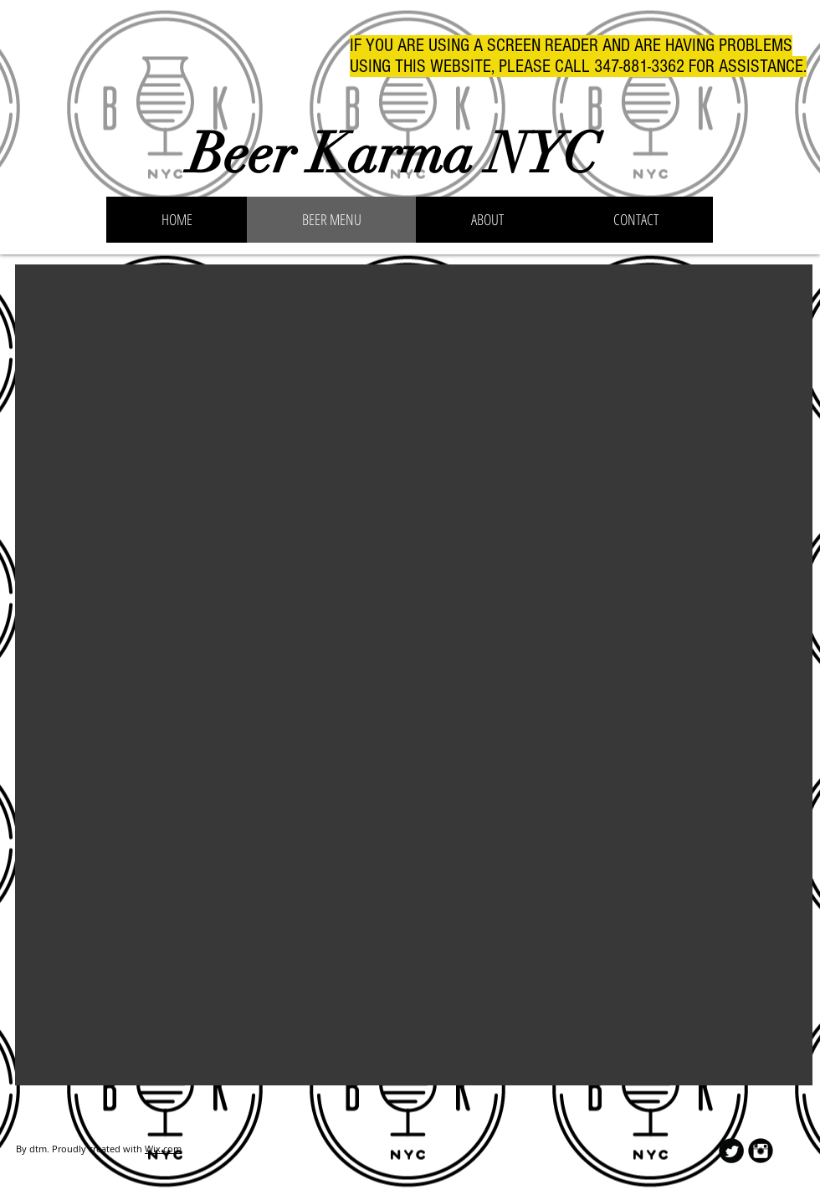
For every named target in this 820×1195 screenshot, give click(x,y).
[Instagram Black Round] (760, 1150)
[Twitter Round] (731, 1150)
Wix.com (163, 1148)
